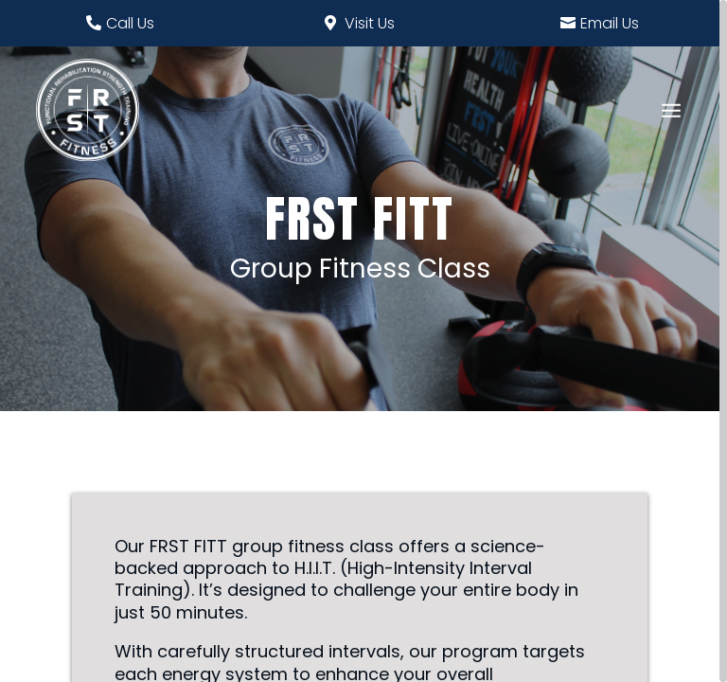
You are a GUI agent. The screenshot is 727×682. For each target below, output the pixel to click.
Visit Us (370, 23)
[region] (363, 341)
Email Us (609, 23)
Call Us (130, 23)
